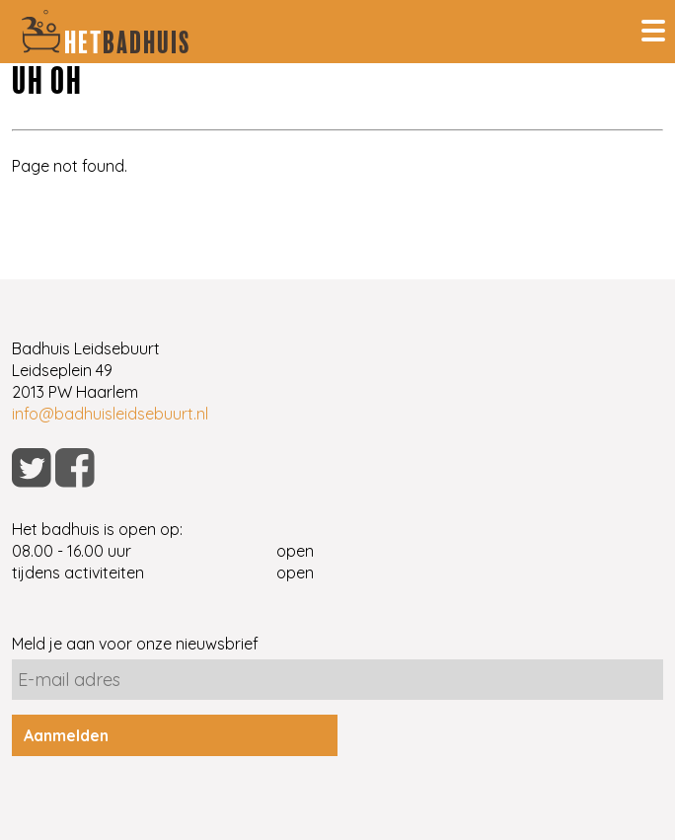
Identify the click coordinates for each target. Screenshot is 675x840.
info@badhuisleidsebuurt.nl (110, 413)
